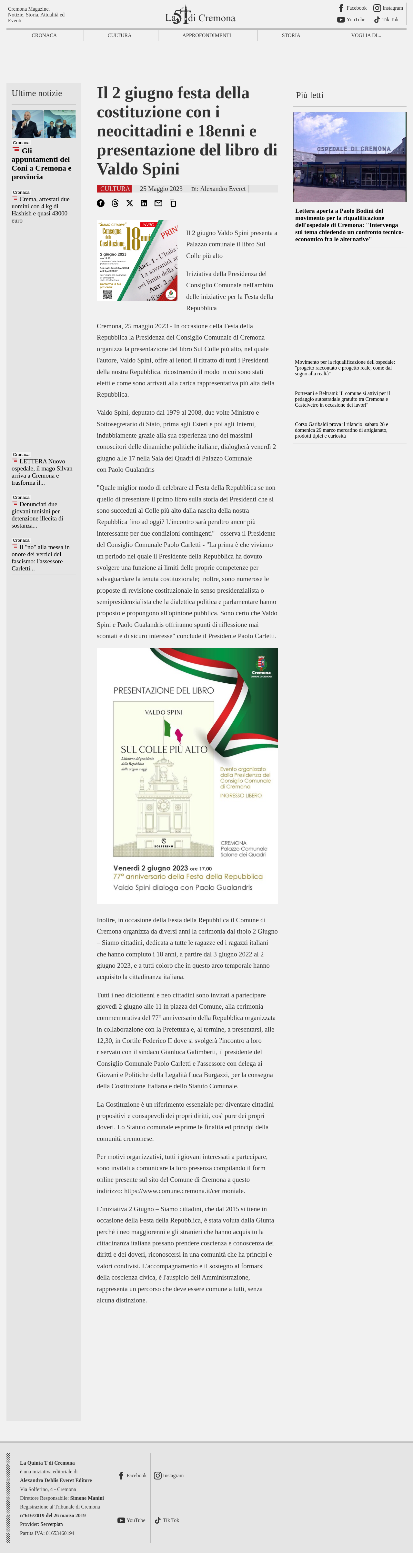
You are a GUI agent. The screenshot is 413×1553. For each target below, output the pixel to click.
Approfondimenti (206, 35)
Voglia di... (366, 35)
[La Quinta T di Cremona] (201, 14)
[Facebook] (352, 8)
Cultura (120, 35)
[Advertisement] (206, 63)
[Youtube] (352, 19)
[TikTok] (388, 19)
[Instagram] (388, 8)
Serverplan (52, 1524)
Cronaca (44, 35)
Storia (291, 35)
